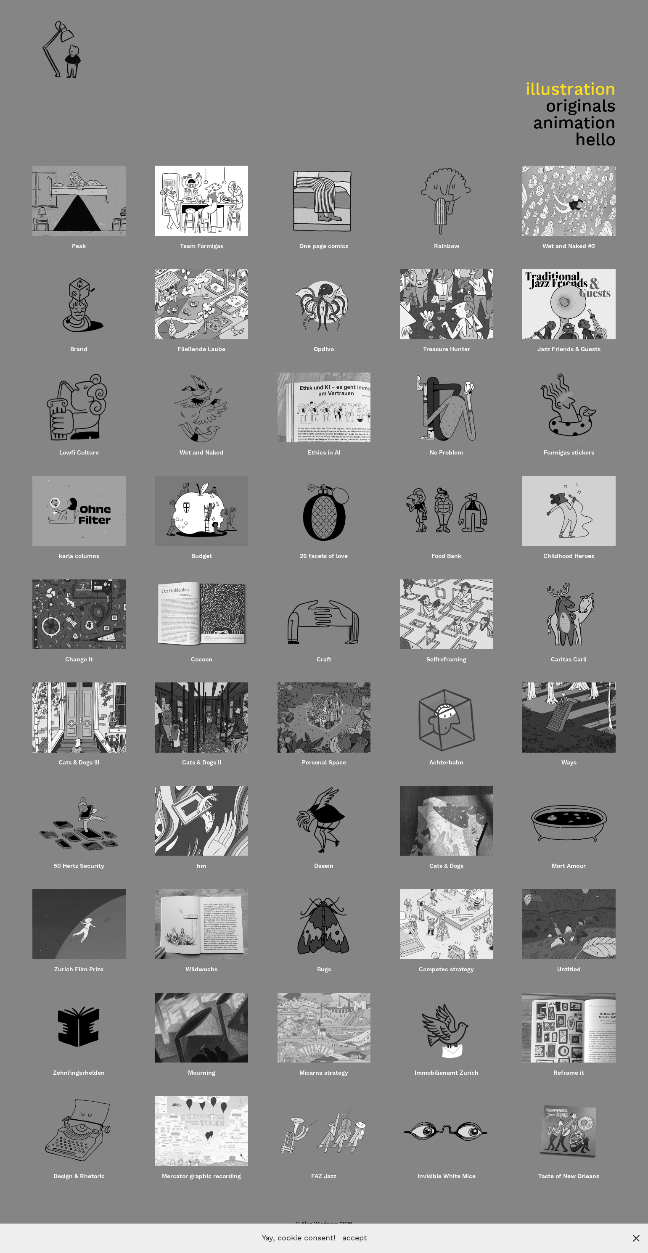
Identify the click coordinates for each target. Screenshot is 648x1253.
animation (574, 123)
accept (354, 1238)
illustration (571, 89)
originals (581, 106)
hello (595, 140)
